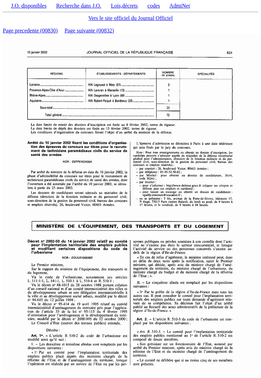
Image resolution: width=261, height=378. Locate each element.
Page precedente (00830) (30, 30)
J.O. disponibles (29, 6)
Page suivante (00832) (89, 30)
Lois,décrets (124, 6)
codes (153, 6)
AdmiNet (180, 6)
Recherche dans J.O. (79, 6)
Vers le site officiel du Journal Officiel (130, 18)
